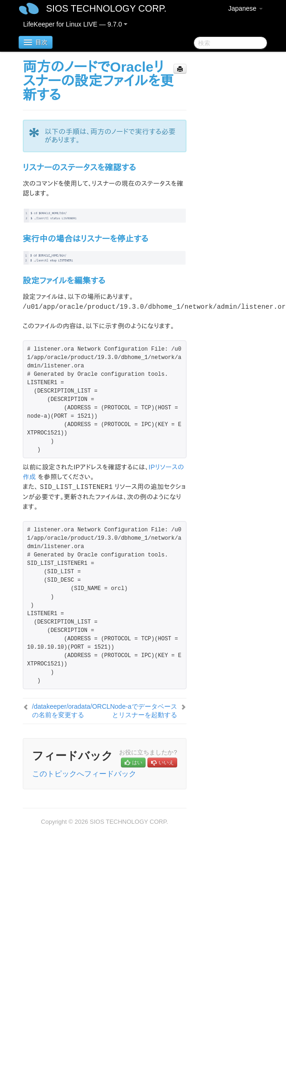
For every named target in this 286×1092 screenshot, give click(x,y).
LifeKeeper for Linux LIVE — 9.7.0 (75, 24)
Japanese (245, 8)
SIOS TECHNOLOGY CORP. (106, 8)
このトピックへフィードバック (84, 774)
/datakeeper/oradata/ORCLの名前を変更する (71, 711)
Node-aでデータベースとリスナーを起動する (143, 711)
